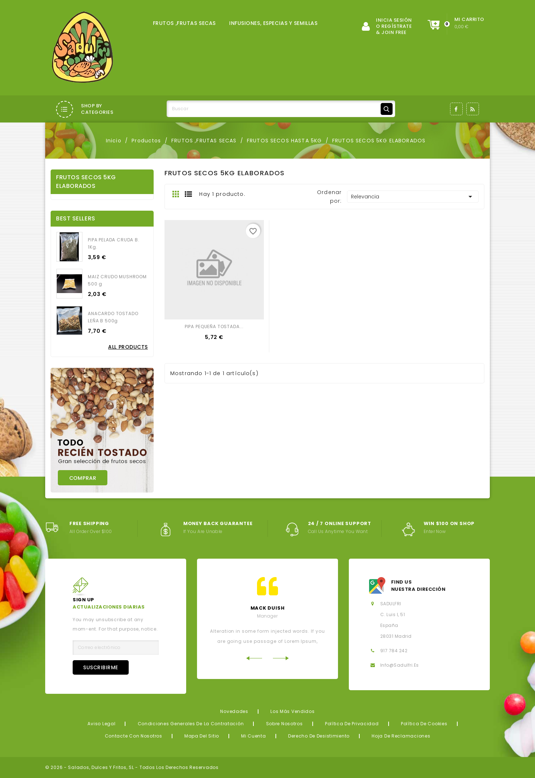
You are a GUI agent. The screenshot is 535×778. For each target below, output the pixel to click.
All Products (128, 347)
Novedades (234, 711)
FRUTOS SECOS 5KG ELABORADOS (86, 181)
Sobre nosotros (284, 724)
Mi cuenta (253, 736)
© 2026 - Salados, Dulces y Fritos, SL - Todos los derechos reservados (132, 767)
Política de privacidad (352, 724)
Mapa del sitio (201, 736)
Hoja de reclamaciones (401, 736)
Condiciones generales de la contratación (191, 724)
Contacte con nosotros (133, 736)
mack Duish (268, 608)
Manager (267, 616)
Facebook (456, 109)
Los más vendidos (292, 711)
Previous (254, 658)
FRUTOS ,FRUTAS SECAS (184, 23)
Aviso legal (101, 724)
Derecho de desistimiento (319, 736)
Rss (473, 109)
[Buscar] (281, 108)
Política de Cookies (424, 724)
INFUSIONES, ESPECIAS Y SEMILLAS (273, 23)
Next (281, 658)
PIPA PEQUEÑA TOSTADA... (214, 326)
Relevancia (413, 196)
